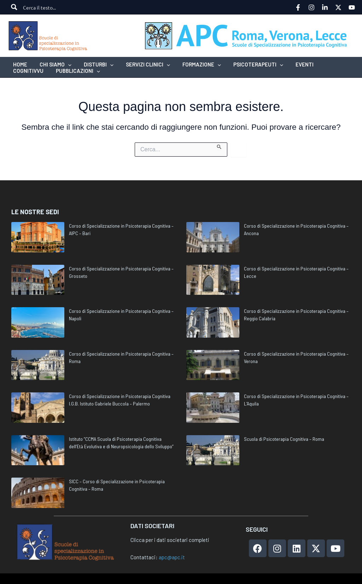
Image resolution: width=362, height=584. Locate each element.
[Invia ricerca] (219, 146)
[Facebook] (298, 7)
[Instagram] (311, 7)
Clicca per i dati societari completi (169, 540)
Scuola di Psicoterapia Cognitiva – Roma (284, 439)
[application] (65, 64)
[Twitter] (338, 7)
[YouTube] (352, 7)
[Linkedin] (325, 7)
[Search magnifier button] (14, 7)
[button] (53, 64)
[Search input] (47, 7)
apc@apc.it (172, 557)
